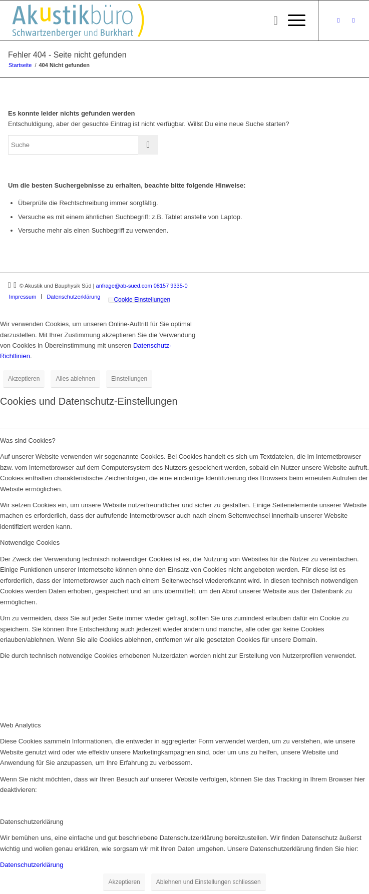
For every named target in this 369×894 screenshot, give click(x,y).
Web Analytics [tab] (20, 725)
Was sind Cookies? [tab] (28, 440)
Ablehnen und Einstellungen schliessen (208, 881)
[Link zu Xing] (338, 20)
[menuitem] (270, 21)
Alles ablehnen (75, 378)
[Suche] (270, 21)
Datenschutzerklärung (31, 864)
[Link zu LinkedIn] (353, 20)
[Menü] (291, 21)
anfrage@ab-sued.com (124, 286)
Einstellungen (129, 378)
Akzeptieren (24, 378)
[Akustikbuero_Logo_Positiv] (149, 21)
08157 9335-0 (171, 286)
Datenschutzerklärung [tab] (31, 821)
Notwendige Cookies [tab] (30, 542)
